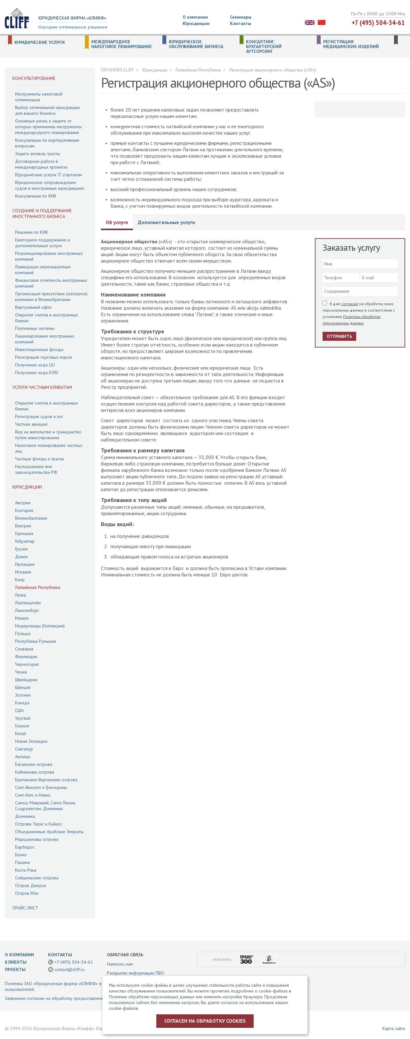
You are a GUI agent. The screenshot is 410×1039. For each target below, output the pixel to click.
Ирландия (25, 564)
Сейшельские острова (36, 878)
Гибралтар (25, 541)
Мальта (22, 618)
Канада (22, 703)
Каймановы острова (34, 772)
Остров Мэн (26, 893)
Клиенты (16, 962)
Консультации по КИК (35, 196)
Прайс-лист (25, 908)
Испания (23, 572)
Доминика (25, 816)
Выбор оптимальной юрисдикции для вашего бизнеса (47, 110)
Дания (21, 556)
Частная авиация (31, 424)
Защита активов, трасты (37, 153)
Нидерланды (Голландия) (40, 626)
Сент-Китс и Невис (33, 795)
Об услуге (117, 222)
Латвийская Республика (37, 587)
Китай (20, 733)
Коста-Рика (25, 870)
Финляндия (26, 656)
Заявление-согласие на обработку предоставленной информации (70, 998)
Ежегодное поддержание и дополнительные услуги (42, 242)
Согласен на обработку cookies (205, 1021)
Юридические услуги (39, 42)
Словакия (24, 649)
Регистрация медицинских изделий (351, 44)
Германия (24, 533)
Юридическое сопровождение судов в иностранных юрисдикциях (49, 185)
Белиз (21, 855)
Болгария (24, 510)
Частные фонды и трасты (39, 459)
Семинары (240, 17)
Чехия (21, 672)
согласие (349, 303)
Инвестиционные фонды (39, 349)
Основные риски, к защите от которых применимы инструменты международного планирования (48, 126)
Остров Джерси (30, 885)
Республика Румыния (35, 641)
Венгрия (23, 526)
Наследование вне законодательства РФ (36, 469)
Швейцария (26, 680)
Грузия (21, 549)
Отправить (339, 336)
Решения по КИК (31, 232)
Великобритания (31, 518)
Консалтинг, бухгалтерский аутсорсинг (264, 46)
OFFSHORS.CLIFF (117, 70)
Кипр (20, 579)
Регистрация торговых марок (43, 357)
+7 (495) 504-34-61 (378, 22)
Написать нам (120, 964)
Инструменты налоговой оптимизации (38, 97)
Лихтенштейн (28, 603)
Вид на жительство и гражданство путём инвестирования (48, 434)
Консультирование (33, 78)
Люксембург (27, 610)
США (19, 710)
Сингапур (24, 749)
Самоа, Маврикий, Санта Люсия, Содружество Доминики (45, 805)
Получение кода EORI (36, 372)
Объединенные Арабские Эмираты (49, 831)
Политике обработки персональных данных (151, 997)
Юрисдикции (196, 23)
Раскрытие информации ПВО (135, 973)
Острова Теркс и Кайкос (38, 824)
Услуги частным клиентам (42, 387)
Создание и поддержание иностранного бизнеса (42, 213)
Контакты (240, 23)
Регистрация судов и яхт (39, 416)
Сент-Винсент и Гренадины (41, 787)
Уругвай (22, 718)
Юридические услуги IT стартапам (48, 175)
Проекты (15, 969)
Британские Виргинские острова (46, 780)
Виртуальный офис (33, 307)
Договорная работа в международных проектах (41, 164)
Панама (22, 862)
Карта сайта (393, 1028)
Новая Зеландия (31, 741)
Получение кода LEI (35, 365)
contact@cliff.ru (69, 969)
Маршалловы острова (36, 839)
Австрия (22, 503)
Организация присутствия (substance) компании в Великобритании (51, 296)
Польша (22, 633)
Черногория (27, 664)
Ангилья (22, 756)
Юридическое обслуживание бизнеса (196, 44)
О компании (195, 17)
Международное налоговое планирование (121, 44)
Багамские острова (33, 764)
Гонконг (22, 726)
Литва (20, 595)
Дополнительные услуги (166, 222)
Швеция (22, 687)
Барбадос (25, 847)
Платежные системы (34, 328)
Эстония (22, 695)
